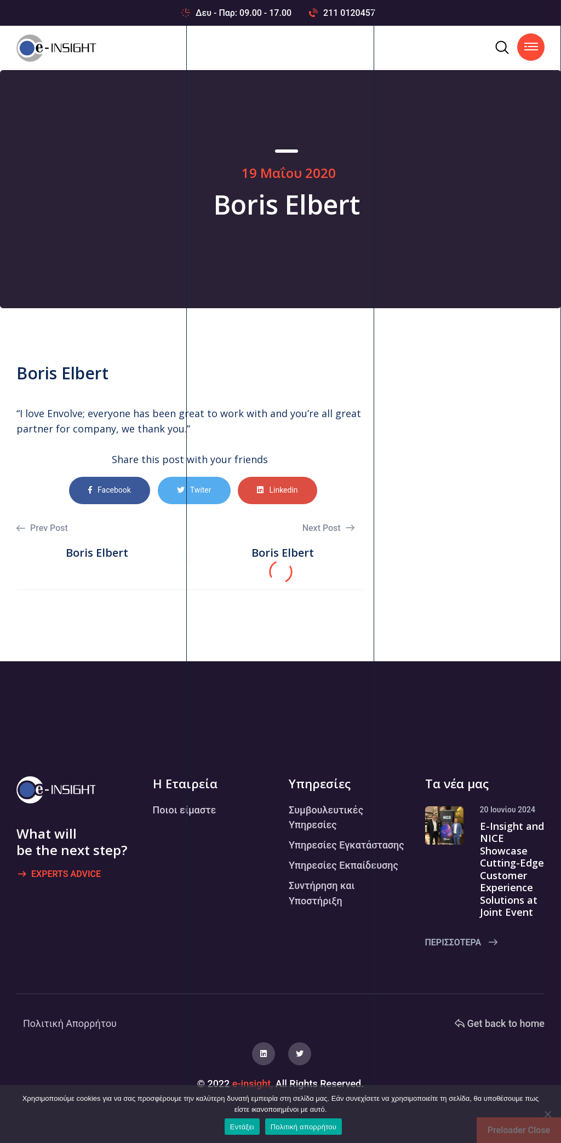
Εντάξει (242, 1127)
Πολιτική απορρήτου (303, 1127)
